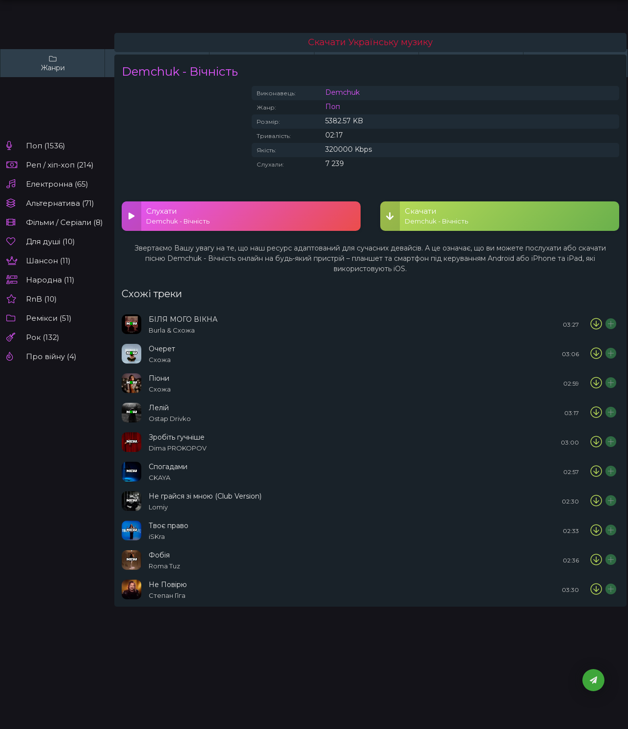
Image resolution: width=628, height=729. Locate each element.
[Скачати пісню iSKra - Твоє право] (596, 530)
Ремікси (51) (49, 318)
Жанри (52, 63)
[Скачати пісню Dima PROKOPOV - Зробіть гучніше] (596, 442)
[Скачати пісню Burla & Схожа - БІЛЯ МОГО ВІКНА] (596, 324)
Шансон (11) (48, 260)
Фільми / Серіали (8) (64, 222)
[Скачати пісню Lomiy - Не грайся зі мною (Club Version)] (596, 501)
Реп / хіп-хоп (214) (60, 164)
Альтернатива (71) (60, 203)
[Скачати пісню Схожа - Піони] (596, 383)
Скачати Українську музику (370, 42)
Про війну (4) (51, 356)
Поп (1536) (45, 145)
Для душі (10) (50, 241)
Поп (332, 106)
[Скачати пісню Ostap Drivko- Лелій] (596, 412)
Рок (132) (42, 337)
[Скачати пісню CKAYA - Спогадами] (596, 471)
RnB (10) (41, 299)
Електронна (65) (57, 184)
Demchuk (342, 92)
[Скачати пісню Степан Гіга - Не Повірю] (596, 589)
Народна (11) (50, 279)
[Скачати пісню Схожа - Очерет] (596, 353)
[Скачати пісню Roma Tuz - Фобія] (596, 560)
